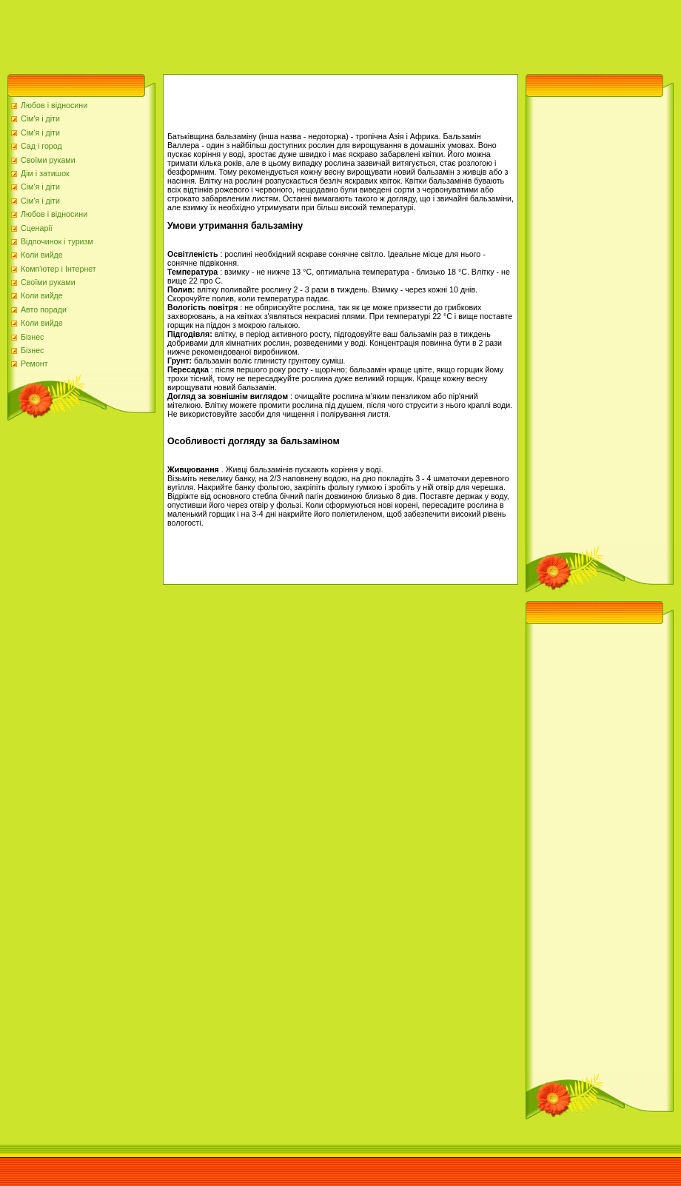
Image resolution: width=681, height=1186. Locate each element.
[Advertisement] (269, 33)
